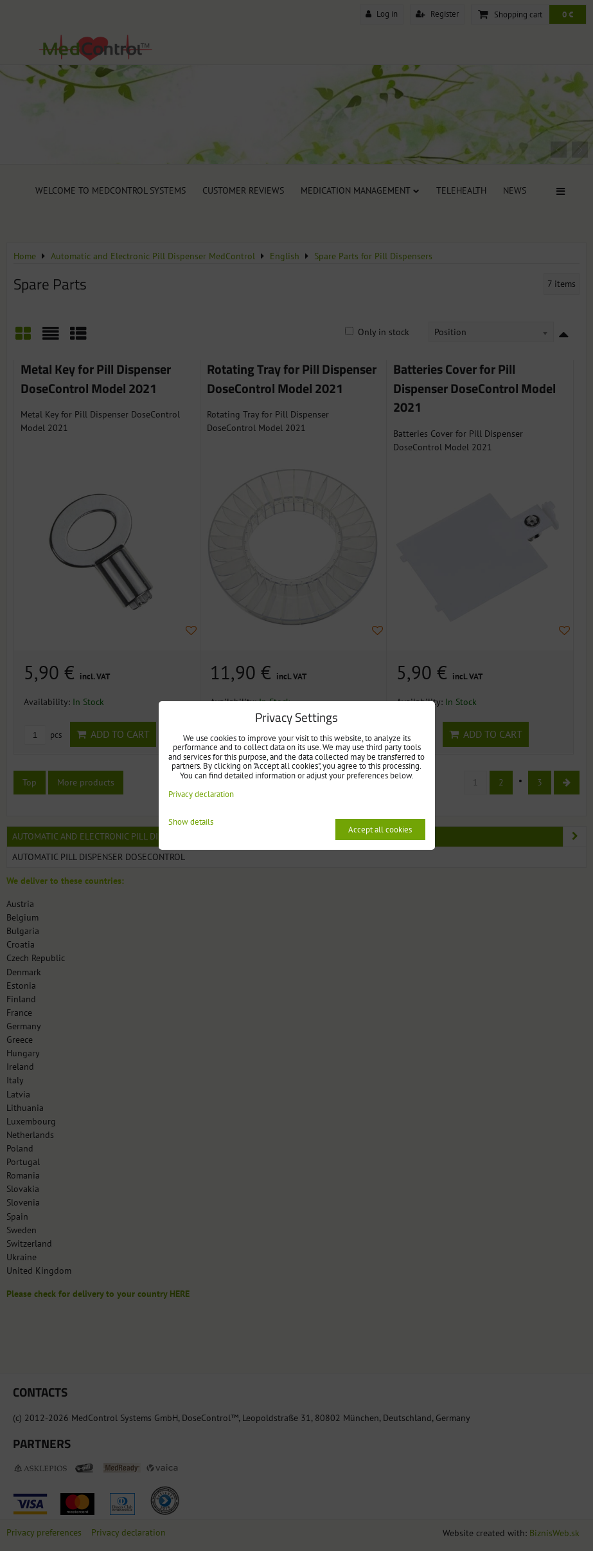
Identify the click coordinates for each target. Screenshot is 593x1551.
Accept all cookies (380, 829)
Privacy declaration (201, 794)
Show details (190, 822)
